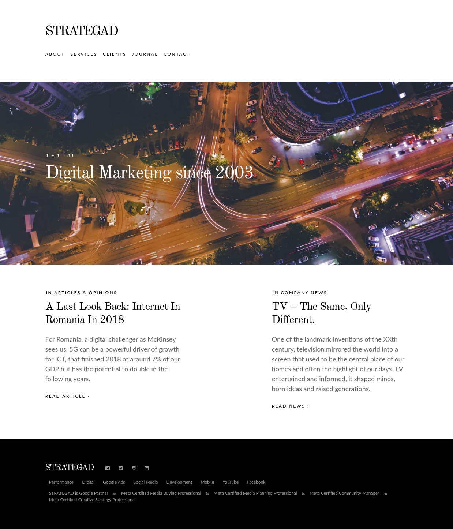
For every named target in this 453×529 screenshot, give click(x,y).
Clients (114, 54)
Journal (145, 54)
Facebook (256, 482)
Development (179, 482)
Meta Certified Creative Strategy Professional (92, 500)
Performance (61, 482)
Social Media (146, 482)
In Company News (300, 292)
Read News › (291, 406)
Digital (88, 482)
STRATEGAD (81, 31)
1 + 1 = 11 (60, 155)
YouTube (230, 482)
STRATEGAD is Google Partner (78, 493)
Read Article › (67, 396)
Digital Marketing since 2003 (149, 173)
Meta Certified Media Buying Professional (161, 493)
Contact (177, 54)
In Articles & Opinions (81, 292)
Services (84, 54)
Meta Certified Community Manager (344, 493)
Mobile (207, 482)
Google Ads (114, 482)
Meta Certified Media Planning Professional (255, 493)
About (55, 54)
